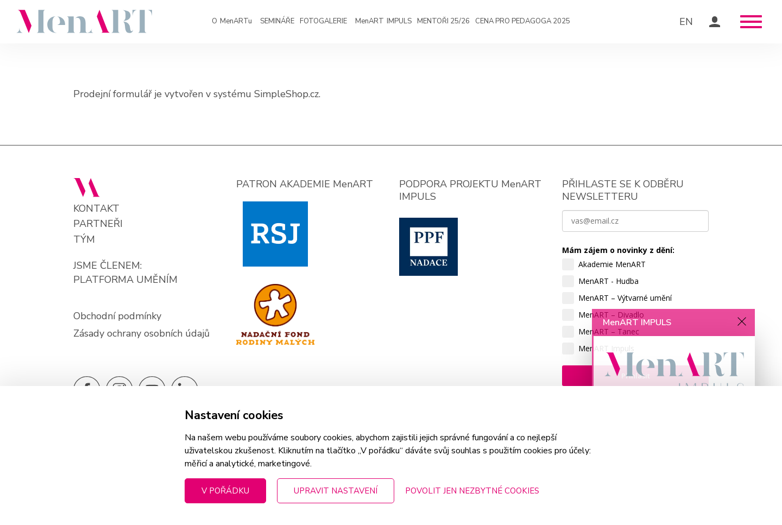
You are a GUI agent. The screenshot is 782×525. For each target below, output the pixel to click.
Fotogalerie (323, 21)
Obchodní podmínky (117, 315)
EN (686, 21)
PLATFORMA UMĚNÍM (125, 279)
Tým (84, 239)
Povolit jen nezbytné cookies (472, 490)
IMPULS (383, 21)
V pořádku (225, 490)
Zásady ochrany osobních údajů (141, 333)
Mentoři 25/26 (443, 21)
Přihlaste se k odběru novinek (660, 490)
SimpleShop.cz (286, 93)
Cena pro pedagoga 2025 (522, 21)
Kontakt (96, 209)
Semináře (277, 21)
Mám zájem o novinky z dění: (618, 250)
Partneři (98, 224)
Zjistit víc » (624, 460)
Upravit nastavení (335, 490)
